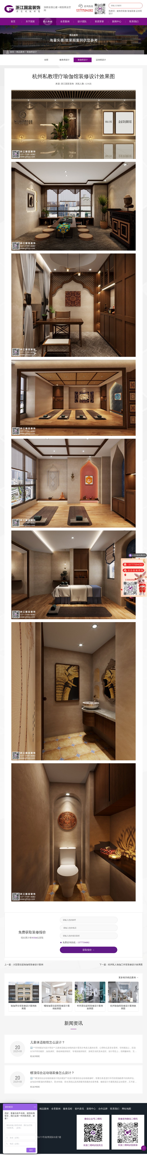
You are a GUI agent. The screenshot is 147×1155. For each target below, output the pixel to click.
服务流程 (67, 1110)
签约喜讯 (79, 1110)
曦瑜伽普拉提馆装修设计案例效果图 (57, 1008)
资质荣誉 (99, 21)
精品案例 (47, 21)
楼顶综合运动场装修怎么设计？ (52, 1074)
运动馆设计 (100, 60)
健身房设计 (64, 60)
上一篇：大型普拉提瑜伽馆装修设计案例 (23, 966)
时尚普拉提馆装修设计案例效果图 (90, 1008)
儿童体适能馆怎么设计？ (47, 1043)
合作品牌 (103, 1110)
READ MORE (35, 1057)
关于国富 (30, 21)
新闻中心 (116, 21)
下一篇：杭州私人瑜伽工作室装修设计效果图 (121, 966)
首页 (13, 21)
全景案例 (64, 21)
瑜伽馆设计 (32, 52)
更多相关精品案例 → (129, 979)
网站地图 (126, 1110)
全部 (46, 60)
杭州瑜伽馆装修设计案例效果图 (123, 1008)
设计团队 (82, 21)
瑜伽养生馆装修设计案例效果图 (24, 1008)
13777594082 (84, 10)
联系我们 (134, 21)
